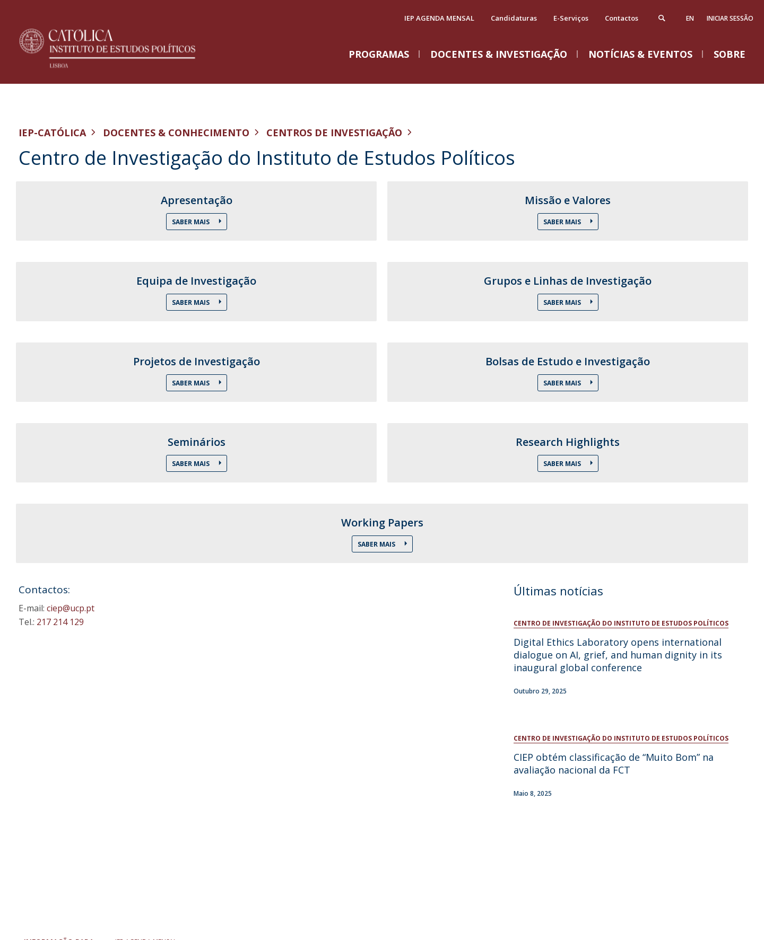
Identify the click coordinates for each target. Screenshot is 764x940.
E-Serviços (570, 18)
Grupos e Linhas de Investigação (568, 281)
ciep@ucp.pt (70, 608)
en (690, 18)
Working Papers (382, 523)
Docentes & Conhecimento (176, 132)
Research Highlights (568, 442)
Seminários (196, 442)
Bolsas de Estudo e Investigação (567, 361)
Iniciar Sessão (730, 18)
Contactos (621, 18)
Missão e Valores (568, 200)
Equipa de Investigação (196, 281)
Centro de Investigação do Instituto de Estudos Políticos (621, 623)
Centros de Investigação (334, 132)
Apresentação (196, 200)
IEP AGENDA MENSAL (439, 18)
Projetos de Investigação (196, 361)
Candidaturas (514, 18)
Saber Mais (191, 221)
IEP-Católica (52, 132)
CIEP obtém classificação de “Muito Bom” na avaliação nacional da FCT (614, 763)
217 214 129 (60, 622)
